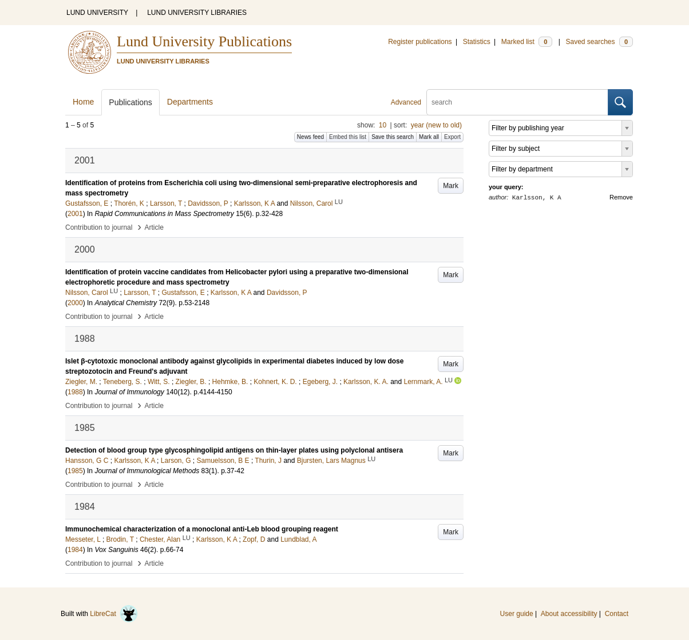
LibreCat (114, 614)
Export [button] (452, 137)
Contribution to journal (98, 227)
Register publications (420, 42)
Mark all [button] (429, 137)
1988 (75, 392)
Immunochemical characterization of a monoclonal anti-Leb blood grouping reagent (201, 529)
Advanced (406, 102)
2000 (75, 303)
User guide (516, 614)
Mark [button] (450, 186)
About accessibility (569, 614)
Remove (621, 197)
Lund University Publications (204, 41)
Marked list (526, 42)
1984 (75, 550)
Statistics (476, 42)
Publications (130, 102)
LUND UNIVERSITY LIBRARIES (197, 13)
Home (83, 101)
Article (154, 227)
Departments (190, 101)
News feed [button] (310, 137)
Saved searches (599, 42)
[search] (517, 102)
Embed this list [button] (347, 137)
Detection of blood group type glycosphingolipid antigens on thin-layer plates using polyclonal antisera (234, 450)
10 (382, 125)
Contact (616, 614)
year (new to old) (436, 125)
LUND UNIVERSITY (97, 13)
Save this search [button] (392, 137)
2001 (75, 214)
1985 (75, 471)
